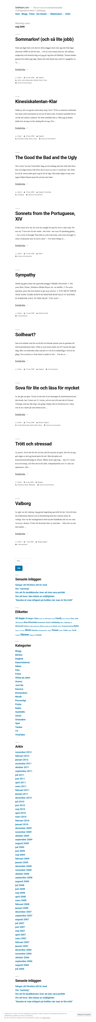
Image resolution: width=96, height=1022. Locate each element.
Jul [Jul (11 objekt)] (16, 622)
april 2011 (20, 782)
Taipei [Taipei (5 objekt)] (49, 630)
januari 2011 (21, 794)
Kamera (19, 689)
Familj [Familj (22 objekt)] (58, 618)
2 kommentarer (22, 316)
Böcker (41, 422)
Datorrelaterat (22, 662)
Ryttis (26, 139)
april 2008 (20, 896)
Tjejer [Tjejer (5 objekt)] (69, 630)
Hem (17, 14)
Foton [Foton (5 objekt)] (63, 618)
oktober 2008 (22, 873)
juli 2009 (19, 847)
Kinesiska (20, 139)
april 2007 (20, 934)
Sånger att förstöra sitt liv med (31, 584)
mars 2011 (20, 786)
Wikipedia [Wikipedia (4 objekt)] (32, 635)
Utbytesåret (56, 14)
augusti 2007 (22, 919)
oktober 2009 (22, 835)
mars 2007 (20, 938)
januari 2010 (21, 824)
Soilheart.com (22, 7)
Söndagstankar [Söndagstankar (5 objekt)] (42, 630)
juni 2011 (20, 778)
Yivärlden (20, 734)
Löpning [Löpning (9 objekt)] (67, 622)
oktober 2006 (22, 957)
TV (16, 731)
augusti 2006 (22, 965)
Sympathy (25, 275)
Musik (18, 696)
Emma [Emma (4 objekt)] (53, 618)
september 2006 (23, 961)
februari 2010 (22, 820)
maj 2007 (20, 930)
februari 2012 (22, 756)
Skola (41, 80)
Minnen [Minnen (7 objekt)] (42, 626)
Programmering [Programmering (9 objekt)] (67, 626)
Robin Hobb (34, 425)
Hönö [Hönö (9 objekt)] (72, 618)
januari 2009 (21, 862)
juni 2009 (20, 851)
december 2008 (23, 866)
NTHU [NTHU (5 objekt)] (59, 626)
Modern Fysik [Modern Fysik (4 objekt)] (48, 626)
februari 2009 (22, 858)
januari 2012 (21, 759)
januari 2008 (21, 908)
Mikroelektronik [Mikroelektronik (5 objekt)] (34, 626)
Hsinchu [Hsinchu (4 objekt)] (68, 618)
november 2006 (23, 953)
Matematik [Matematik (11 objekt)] (19, 626)
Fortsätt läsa (21, 69)
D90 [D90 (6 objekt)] (46, 618)
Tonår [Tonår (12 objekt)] (74, 630)
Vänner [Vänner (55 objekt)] (24, 634)
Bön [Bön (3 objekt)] (44, 618)
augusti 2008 (22, 881)
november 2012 (23, 752)
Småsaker (20, 719)
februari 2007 (22, 942)
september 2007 (23, 915)
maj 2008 (20, 892)
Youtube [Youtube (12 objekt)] (38, 635)
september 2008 (23, 877)
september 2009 (23, 839)
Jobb (23, 80)
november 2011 (23, 763)
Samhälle (20, 711)
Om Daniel (41, 14)
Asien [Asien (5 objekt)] (40, 618)
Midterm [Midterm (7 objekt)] (27, 626)
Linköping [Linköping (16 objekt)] (55, 622)
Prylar (18, 704)
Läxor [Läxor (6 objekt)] (62, 622)
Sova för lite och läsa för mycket (47, 388)
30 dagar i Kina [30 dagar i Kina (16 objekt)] (32, 618)
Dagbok (41, 78)
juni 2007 (20, 927)
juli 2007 (19, 923)
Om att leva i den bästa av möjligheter (34, 596)
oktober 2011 (22, 767)
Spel (17, 723)
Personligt (47, 192)
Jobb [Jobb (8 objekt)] (76, 618)
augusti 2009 (22, 843)
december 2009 (23, 828)
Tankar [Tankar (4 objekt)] (61, 630)
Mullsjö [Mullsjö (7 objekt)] (55, 626)
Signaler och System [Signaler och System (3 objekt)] (19, 630)
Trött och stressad (33, 444)
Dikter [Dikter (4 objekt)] (49, 618)
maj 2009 (20, 854)
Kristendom (21, 693)
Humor (18, 681)
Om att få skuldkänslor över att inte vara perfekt (40, 592)
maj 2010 (20, 809)
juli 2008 (19, 885)
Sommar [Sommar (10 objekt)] (35, 630)
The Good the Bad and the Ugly (46, 157)
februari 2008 (22, 904)
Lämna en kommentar (24, 83)
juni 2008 (20, 889)
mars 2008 (20, 900)
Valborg (23, 503)
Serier (18, 715)
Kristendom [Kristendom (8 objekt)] (41, 622)
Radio (18, 708)
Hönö (19, 80)
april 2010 (20, 813)
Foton (32, 14)
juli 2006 (19, 969)
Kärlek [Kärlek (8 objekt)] (48, 622)
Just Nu (19, 685)
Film (17, 670)
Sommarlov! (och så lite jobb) (44, 39)
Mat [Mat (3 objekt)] (71, 622)
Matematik (29, 80)
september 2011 (23, 771)
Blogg (24, 14)
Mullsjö (35, 80)
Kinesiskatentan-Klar (36, 101)
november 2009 (23, 832)
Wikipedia (32, 485)
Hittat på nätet (43, 313)
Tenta (45, 80)
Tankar (18, 727)
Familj (19, 425)
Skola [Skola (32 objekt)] (28, 630)
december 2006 (23, 949)
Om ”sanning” (22, 588)
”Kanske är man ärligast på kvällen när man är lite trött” (44, 600)
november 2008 (23, 870)
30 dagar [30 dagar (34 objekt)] (20, 618)
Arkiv (67, 14)
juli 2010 (19, 801)
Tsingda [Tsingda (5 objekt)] (17, 635)
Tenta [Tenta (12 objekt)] (65, 630)
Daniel (19, 78)
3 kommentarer (22, 544)
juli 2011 (19, 775)
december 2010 (23, 797)
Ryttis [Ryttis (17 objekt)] (76, 626)
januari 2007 (21, 946)
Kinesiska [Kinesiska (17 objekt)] (32, 622)
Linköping (20, 195)
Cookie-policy (46, 1018)
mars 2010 (20, 816)
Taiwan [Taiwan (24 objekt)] (55, 630)
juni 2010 (20, 805)
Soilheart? (25, 334)
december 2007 (23, 911)
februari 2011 (22, 790)
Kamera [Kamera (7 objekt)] (20, 622)
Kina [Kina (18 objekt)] (26, 622)
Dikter (40, 253)
